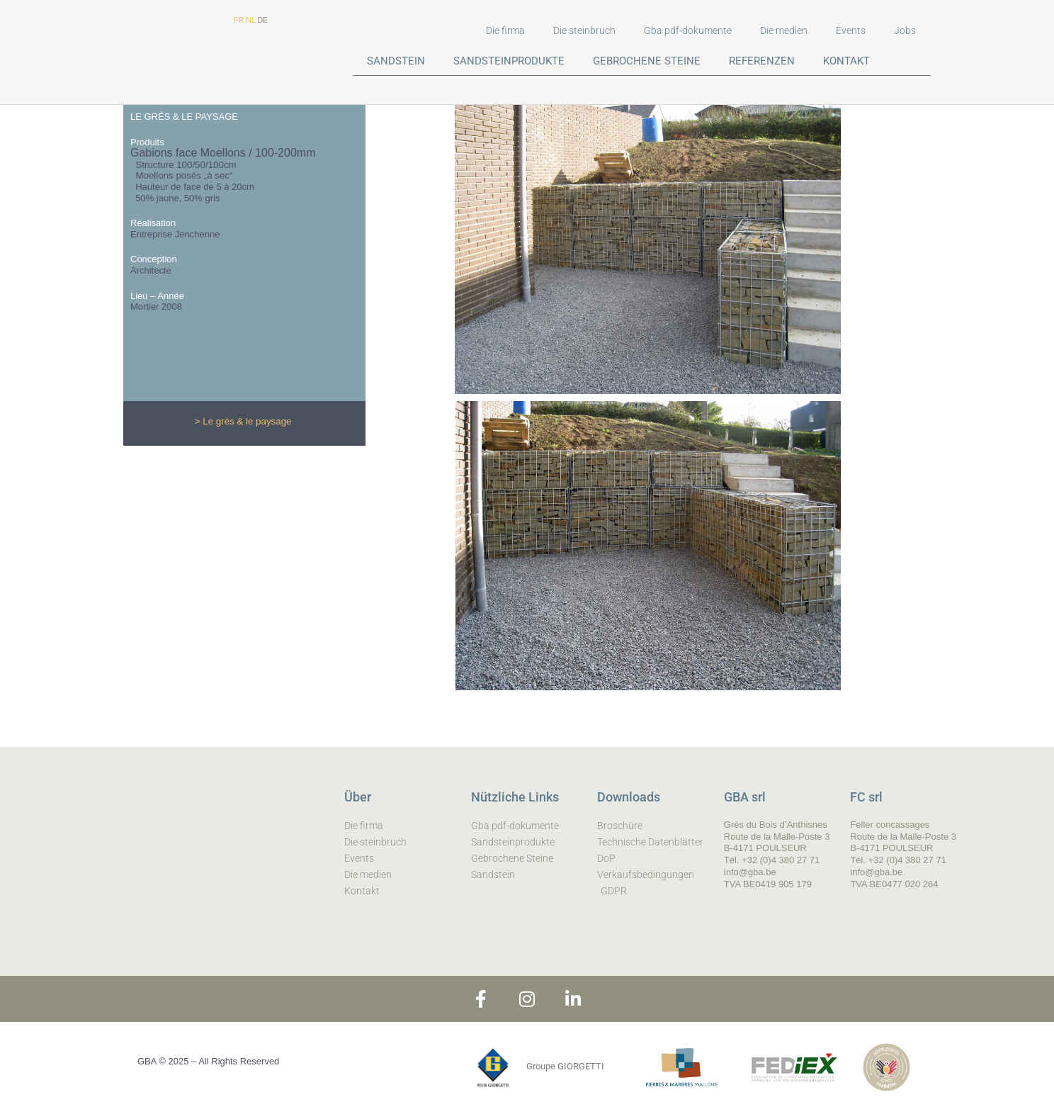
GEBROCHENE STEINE (647, 61)
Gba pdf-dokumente (688, 30)
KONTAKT (846, 61)
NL (250, 20)
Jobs (905, 30)
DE (262, 20)
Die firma (505, 30)
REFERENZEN (762, 61)
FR (239, 20)
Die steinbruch (584, 30)
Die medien (784, 30)
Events (851, 30)
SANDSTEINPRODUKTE (509, 61)
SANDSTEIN (396, 61)
